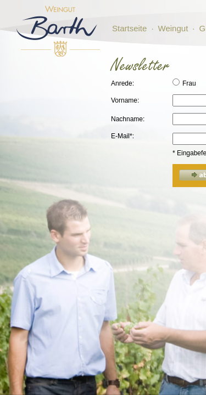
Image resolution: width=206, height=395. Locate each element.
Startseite (129, 28)
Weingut (173, 28)
